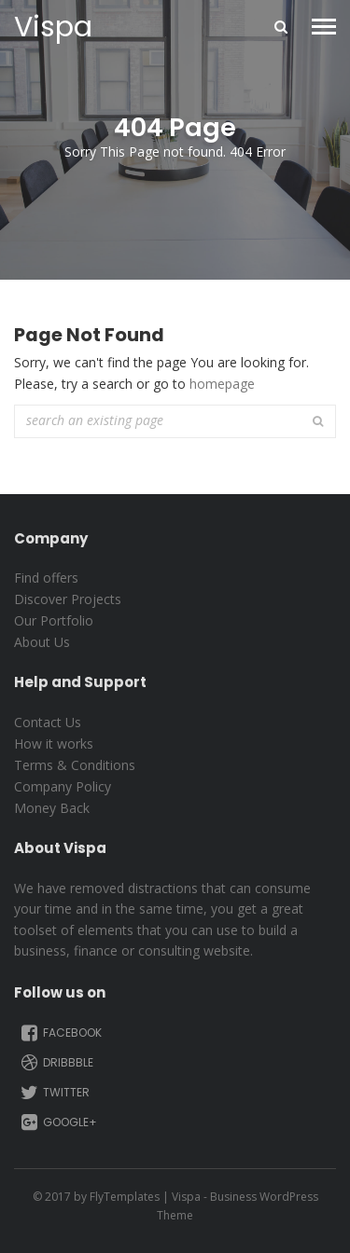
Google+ (57, 1122)
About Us (42, 642)
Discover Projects (67, 599)
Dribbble (55, 1062)
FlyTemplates (125, 1197)
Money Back (52, 808)
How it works (53, 743)
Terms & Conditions (74, 765)
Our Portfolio (53, 620)
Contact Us (47, 722)
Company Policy (62, 786)
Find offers (46, 577)
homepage (222, 383)
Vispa (53, 27)
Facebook (60, 1033)
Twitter (54, 1092)
